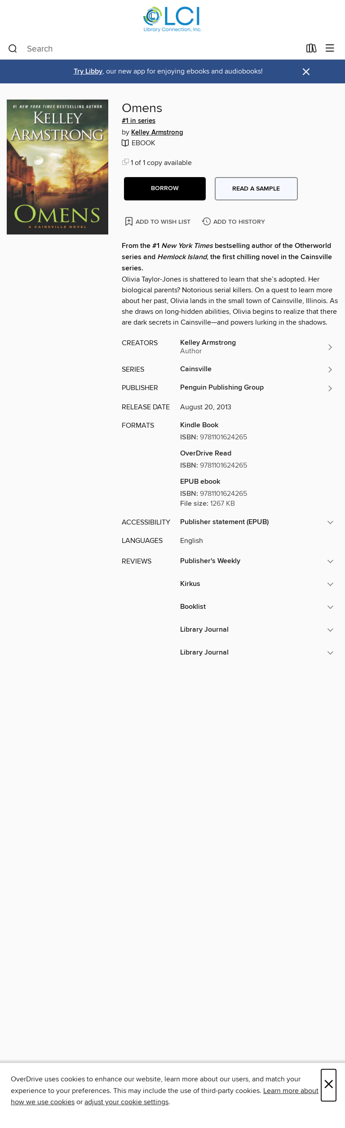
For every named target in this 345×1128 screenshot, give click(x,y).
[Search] (13, 49)
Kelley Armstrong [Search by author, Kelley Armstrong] (157, 133)
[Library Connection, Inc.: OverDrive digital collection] (172, 19)
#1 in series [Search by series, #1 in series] (138, 121)
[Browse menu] (330, 49)
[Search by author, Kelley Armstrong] (257, 347)
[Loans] (311, 50)
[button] (165, 188)
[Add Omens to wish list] (158, 221)
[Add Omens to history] (234, 222)
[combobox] (154, 49)
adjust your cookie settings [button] (126, 1102)
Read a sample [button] (256, 189)
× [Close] (328, 1085)
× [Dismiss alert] (306, 72)
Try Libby (88, 71)
